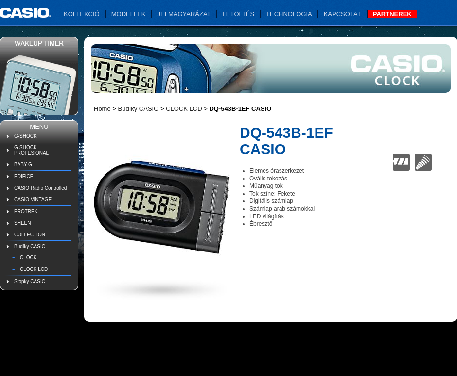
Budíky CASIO (29, 246)
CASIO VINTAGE (33, 199)
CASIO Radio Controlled (40, 188)
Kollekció (82, 14)
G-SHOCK (25, 136)
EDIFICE (23, 176)
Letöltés (239, 14)
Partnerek (392, 14)
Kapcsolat (342, 14)
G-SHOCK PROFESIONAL (31, 150)
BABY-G (23, 164)
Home (102, 108)
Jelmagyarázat (184, 14)
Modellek (128, 14)
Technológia (289, 14)
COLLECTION (29, 234)
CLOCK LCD (34, 269)
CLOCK (28, 257)
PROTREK (25, 211)
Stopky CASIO (29, 281)
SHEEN (22, 223)
